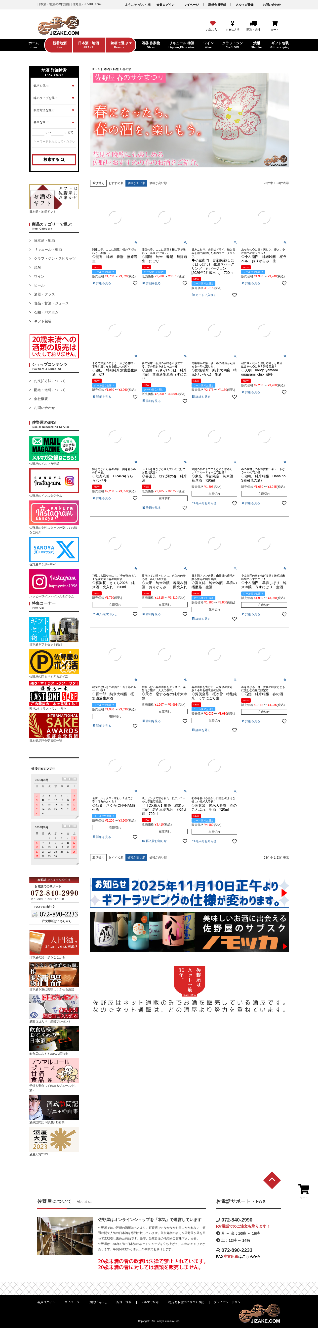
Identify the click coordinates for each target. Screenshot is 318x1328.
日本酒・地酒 (44, 241)
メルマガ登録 (244, 4)
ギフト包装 (42, 321)
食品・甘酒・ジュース (51, 303)
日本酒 (105, 69)
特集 (116, 69)
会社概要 (41, 399)
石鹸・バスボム (46, 312)
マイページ (191, 4)
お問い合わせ (272, 4)
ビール (39, 285)
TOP (94, 69)
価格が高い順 (158, 183)
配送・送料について (49, 390)
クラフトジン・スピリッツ (55, 258)
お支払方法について (49, 381)
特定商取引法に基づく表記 (186, 1302)
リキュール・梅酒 (48, 249)
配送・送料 (124, 1302)
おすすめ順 (116, 183)
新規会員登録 (217, 4)
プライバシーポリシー (228, 1302)
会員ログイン (165, 4)
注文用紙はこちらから (57, 921)
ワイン (39, 276)
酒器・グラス (44, 294)
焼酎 (37, 267)
